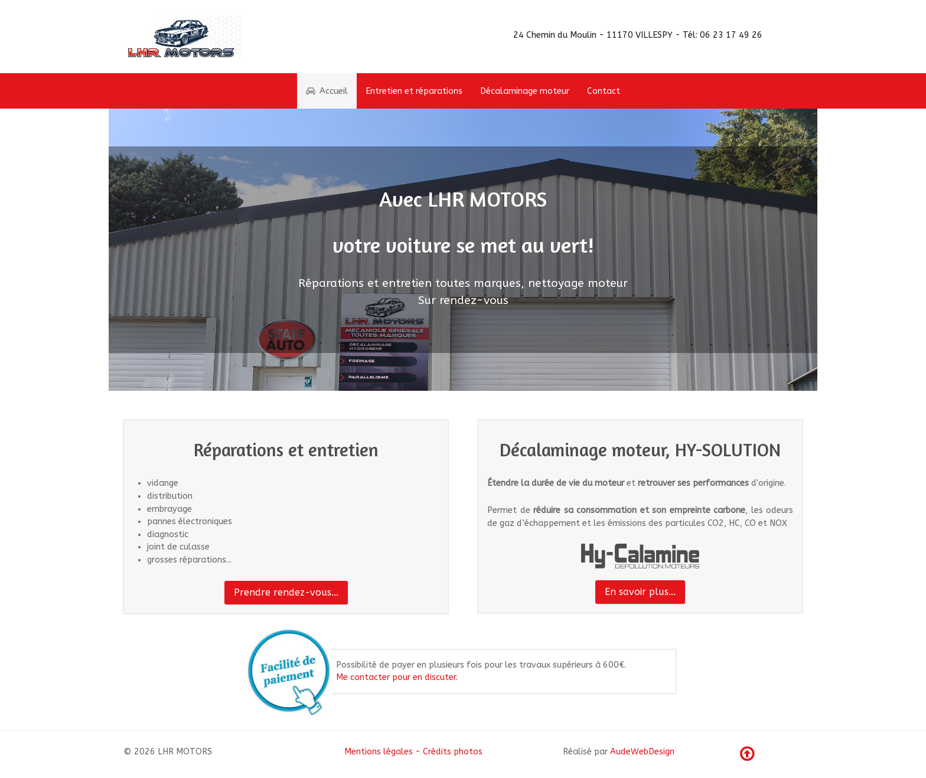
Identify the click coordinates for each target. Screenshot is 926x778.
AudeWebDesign (642, 752)
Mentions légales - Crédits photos (413, 752)
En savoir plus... (640, 591)
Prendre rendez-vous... (286, 592)
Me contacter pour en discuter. (397, 677)
